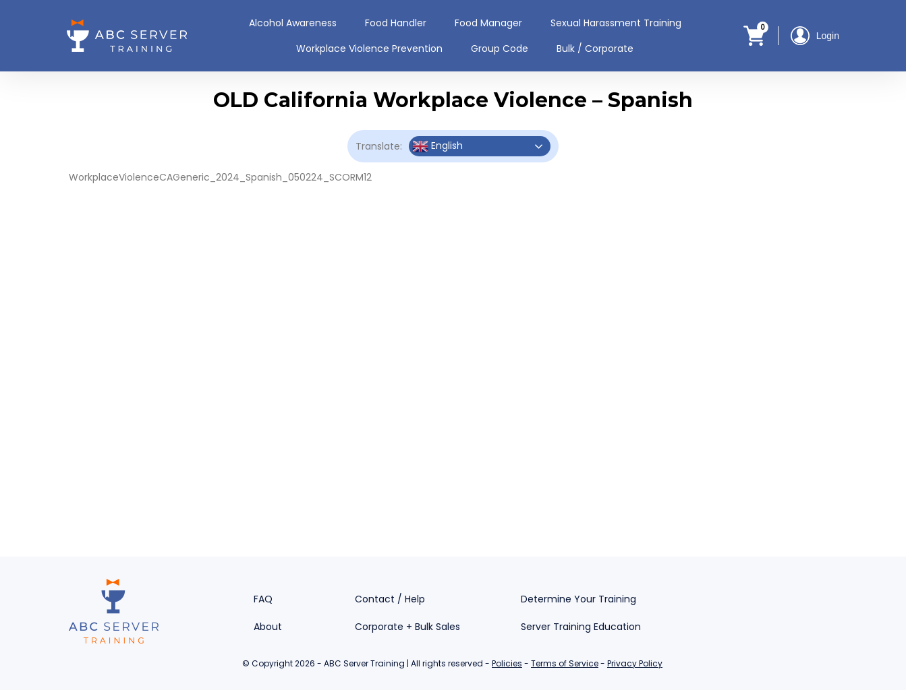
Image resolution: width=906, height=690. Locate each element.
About (268, 626)
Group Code (499, 48)
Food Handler (395, 23)
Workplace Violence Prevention (369, 48)
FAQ (263, 599)
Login (815, 35)
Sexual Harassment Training (615, 23)
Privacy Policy (634, 663)
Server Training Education (581, 626)
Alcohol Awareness (293, 23)
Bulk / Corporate (595, 48)
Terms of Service (564, 663)
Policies (507, 663)
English (437, 146)
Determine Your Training (578, 599)
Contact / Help (390, 599)
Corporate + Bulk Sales (407, 626)
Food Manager (488, 23)
